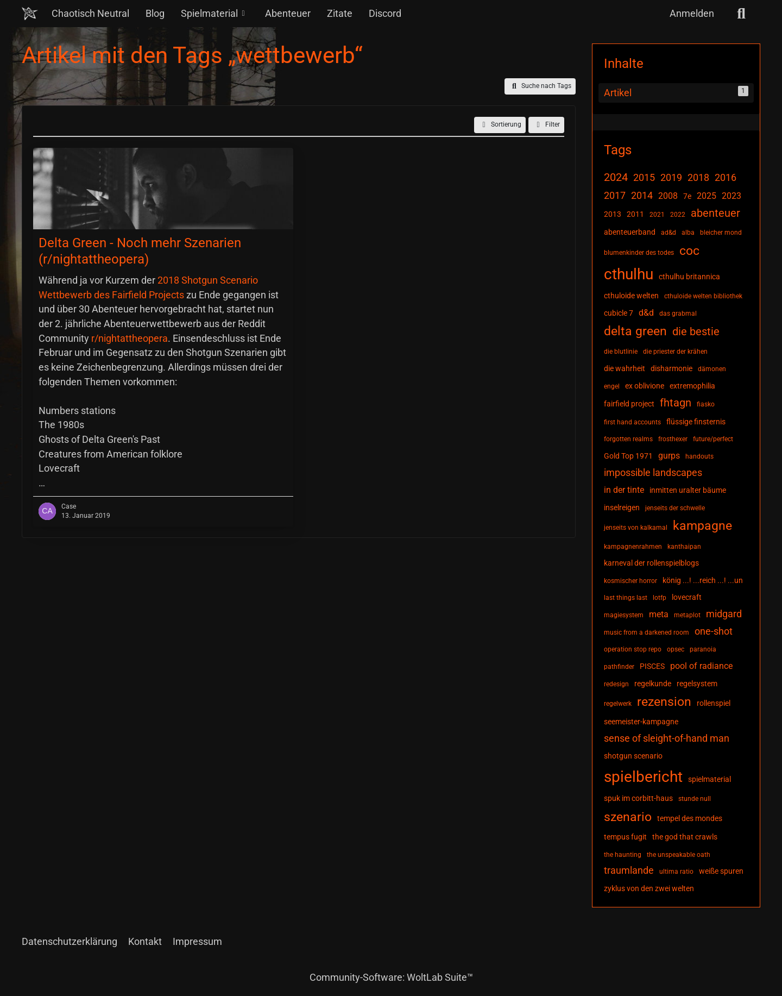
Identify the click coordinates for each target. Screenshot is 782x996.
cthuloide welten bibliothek (703, 296)
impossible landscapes (653, 472)
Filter (546, 125)
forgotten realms (628, 439)
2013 (612, 214)
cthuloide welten (631, 295)
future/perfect (713, 439)
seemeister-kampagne (641, 721)
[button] (500, 125)
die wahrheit (624, 368)
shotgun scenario (633, 755)
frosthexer (673, 439)
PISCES (652, 666)
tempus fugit (625, 836)
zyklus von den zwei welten (649, 888)
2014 (642, 195)
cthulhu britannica (689, 276)
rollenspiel (713, 703)
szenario (628, 817)
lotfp (659, 598)
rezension (664, 701)
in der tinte (624, 490)
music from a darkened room (646, 632)
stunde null (694, 799)
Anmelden (692, 13)
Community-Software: (391, 977)
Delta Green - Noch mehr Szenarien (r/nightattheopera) (140, 251)
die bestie (696, 331)
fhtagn (675, 402)
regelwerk (618, 703)
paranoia (703, 649)
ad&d (668, 232)
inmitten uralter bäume (687, 490)
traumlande (629, 870)
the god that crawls (684, 836)
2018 (698, 177)
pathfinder (619, 667)
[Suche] (741, 13)
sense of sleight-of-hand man (666, 738)
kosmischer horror (630, 581)
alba (688, 232)
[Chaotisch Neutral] (29, 13)
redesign (616, 684)
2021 (657, 214)
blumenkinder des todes (639, 252)
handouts (699, 456)
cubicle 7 (618, 313)
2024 (616, 177)
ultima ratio (676, 871)
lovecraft (687, 597)
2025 (706, 196)
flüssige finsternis (696, 421)
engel (612, 386)
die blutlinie (621, 351)
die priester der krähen (675, 351)
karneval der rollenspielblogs (651, 563)
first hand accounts (632, 422)
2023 (731, 196)
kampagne (702, 525)
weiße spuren (721, 871)
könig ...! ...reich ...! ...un (703, 580)
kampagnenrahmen (633, 546)
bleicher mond (721, 232)
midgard (724, 613)
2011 (635, 214)
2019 (671, 177)
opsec (675, 649)
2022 (677, 214)
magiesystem (624, 615)
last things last (625, 598)
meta (659, 614)
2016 (725, 177)
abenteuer (715, 213)
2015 (644, 177)
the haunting (622, 855)
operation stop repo (632, 649)
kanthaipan (684, 546)
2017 (615, 195)
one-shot (714, 631)
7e (687, 196)
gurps (669, 455)
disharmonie (671, 368)
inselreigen (622, 507)
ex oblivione (644, 385)
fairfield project (629, 403)
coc (689, 250)
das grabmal (678, 313)
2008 (668, 196)
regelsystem (697, 683)
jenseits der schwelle (675, 508)
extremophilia (692, 385)
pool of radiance (701, 666)
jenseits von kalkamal (635, 527)
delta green (635, 331)
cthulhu (628, 274)
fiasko (706, 404)
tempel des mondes (689, 818)
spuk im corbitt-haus (638, 798)
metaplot (687, 615)
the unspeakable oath (678, 855)
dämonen (712, 369)
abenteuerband (629, 232)
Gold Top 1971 (628, 456)
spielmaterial (709, 779)
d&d (646, 313)
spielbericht (643, 777)
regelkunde (652, 683)
